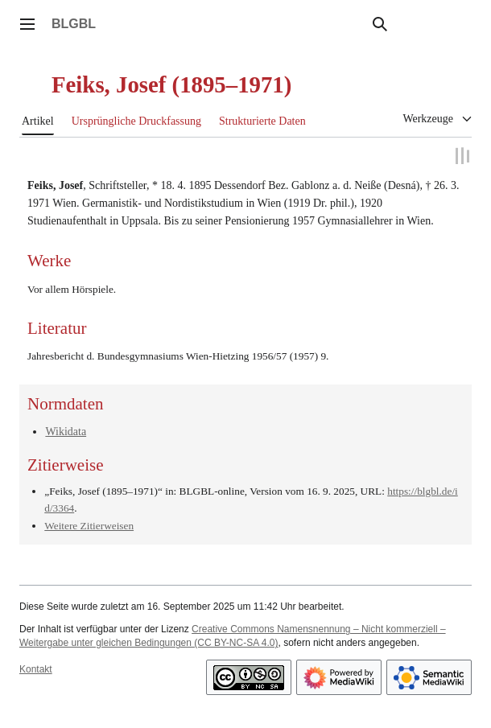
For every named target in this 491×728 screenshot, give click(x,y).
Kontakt (35, 668)
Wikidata (65, 431)
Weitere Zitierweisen (89, 526)
